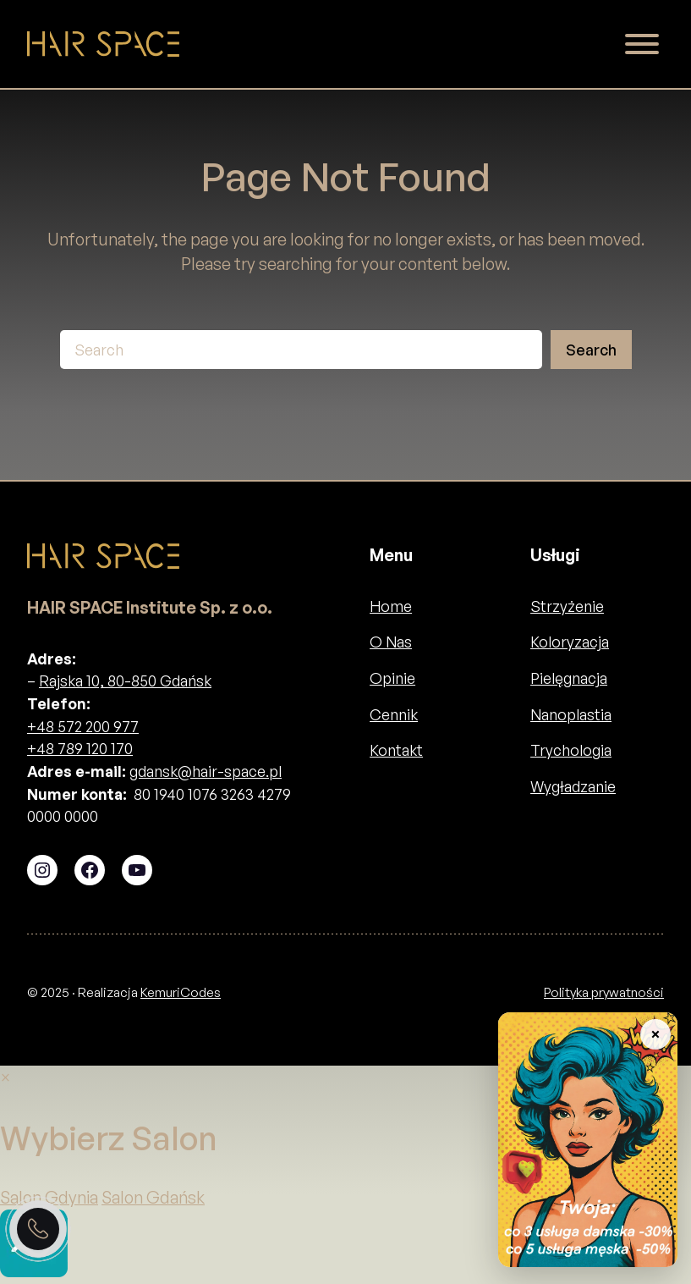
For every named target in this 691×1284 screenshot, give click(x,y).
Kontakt (396, 750)
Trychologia (570, 750)
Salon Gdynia (49, 1197)
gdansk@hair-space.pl (205, 771)
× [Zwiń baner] (655, 1033)
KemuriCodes (180, 992)
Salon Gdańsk (153, 1197)
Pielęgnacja (568, 678)
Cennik (394, 714)
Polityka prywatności (604, 992)
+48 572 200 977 (83, 726)
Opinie (392, 678)
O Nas (391, 641)
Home (391, 606)
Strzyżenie (567, 606)
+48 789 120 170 (80, 748)
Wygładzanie (573, 786)
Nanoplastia (570, 714)
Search (591, 349)
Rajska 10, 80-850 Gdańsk (125, 680)
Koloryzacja (569, 641)
